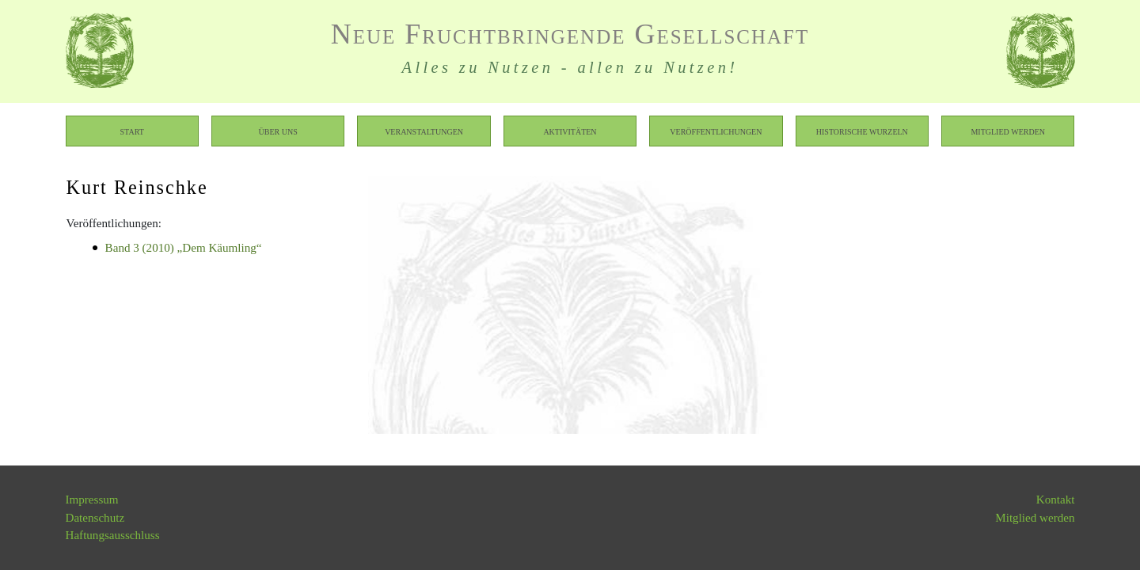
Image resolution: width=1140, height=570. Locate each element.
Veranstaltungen (424, 131)
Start (132, 131)
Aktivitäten (569, 131)
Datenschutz (95, 517)
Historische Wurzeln (862, 131)
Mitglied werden (1008, 131)
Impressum (92, 499)
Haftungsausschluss (113, 535)
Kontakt (1055, 499)
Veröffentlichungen (716, 131)
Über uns (278, 131)
